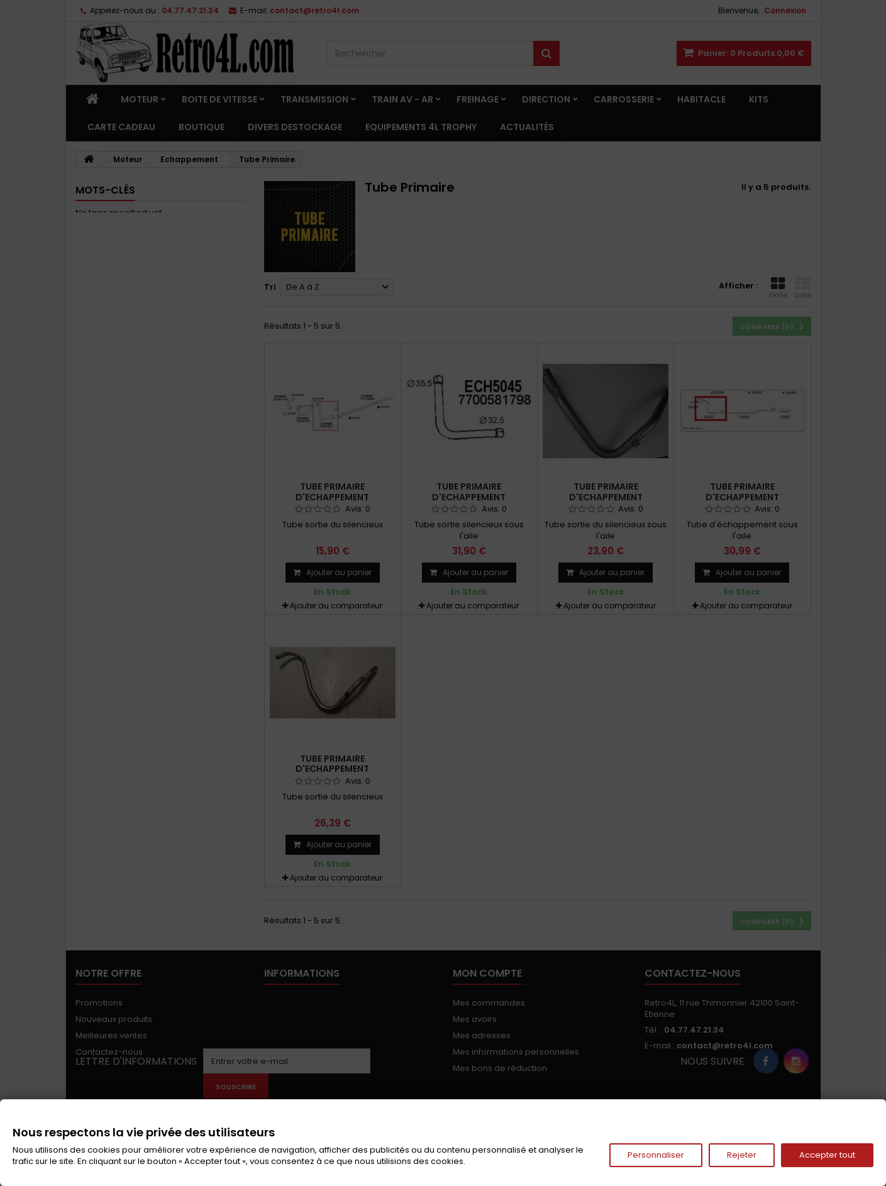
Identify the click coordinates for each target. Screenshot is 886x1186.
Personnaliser (656, 1155)
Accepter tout (827, 1155)
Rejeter (741, 1155)
